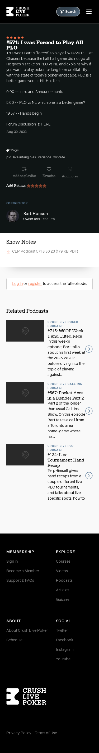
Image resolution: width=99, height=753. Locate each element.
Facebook (64, 640)
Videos (62, 571)
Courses (63, 561)
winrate (59, 157)
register (35, 284)
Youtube (63, 659)
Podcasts (64, 580)
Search (68, 12)
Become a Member (22, 571)
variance (44, 157)
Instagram (65, 650)
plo (8, 157)
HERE (46, 124)
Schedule (14, 640)
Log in (17, 284)
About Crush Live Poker (27, 631)
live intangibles (24, 157)
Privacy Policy (18, 733)
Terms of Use (46, 733)
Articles (62, 590)
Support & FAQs (20, 580)
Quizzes (62, 600)
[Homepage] (18, 11)
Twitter (62, 631)
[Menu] (89, 11)
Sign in (12, 561)
